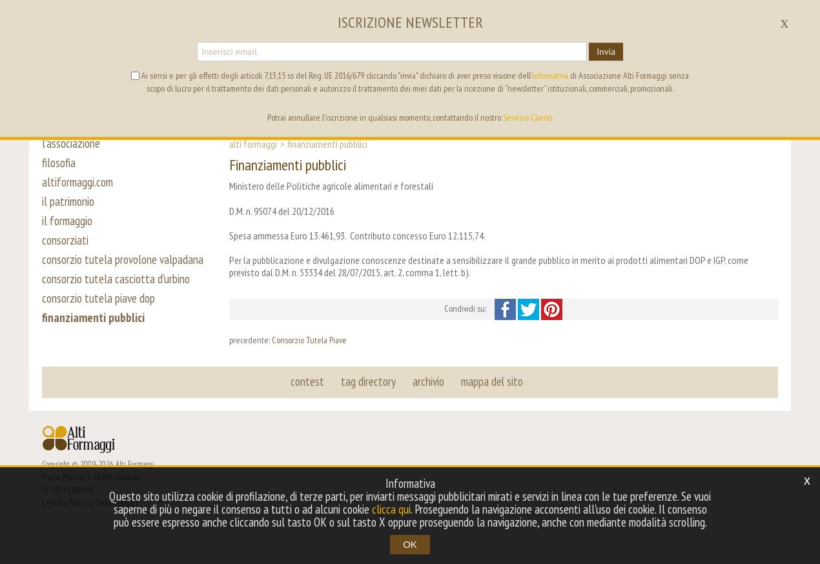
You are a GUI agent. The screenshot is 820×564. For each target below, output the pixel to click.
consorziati (65, 240)
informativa (550, 75)
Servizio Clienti (528, 117)
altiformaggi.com (77, 181)
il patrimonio (68, 201)
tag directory (368, 381)
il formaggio (67, 220)
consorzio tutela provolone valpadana (122, 259)
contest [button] (307, 381)
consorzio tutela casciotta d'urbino (116, 278)
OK (410, 544)
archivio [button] (428, 381)
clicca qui (391, 509)
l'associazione (71, 143)
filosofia (59, 162)
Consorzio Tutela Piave (309, 340)
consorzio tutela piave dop (98, 298)
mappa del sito (492, 381)
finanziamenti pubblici (93, 317)
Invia (606, 51)
